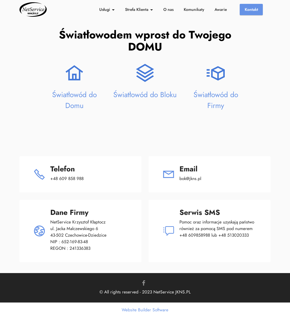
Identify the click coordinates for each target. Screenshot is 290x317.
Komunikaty (194, 9)
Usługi (104, 9)
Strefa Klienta (136, 9)
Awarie (221, 9)
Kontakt (251, 9)
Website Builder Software (145, 310)
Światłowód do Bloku (145, 94)
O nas (168, 9)
